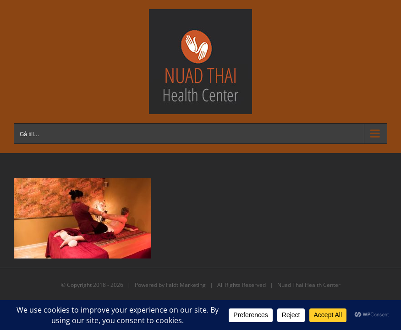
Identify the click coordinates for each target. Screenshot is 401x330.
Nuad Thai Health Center (309, 285)
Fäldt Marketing (186, 285)
